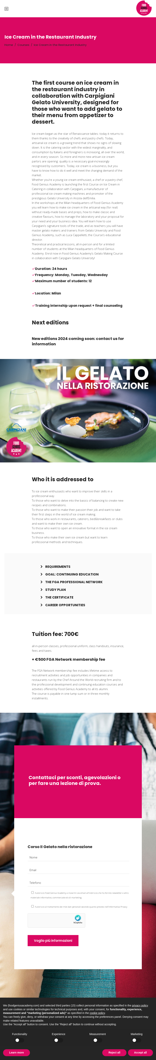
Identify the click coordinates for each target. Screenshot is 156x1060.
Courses (23, 45)
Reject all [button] (114, 1052)
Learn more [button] (16, 1052)
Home (8, 45)
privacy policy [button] (140, 1005)
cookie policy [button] (97, 1013)
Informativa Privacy (118, 906)
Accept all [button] (140, 1052)
